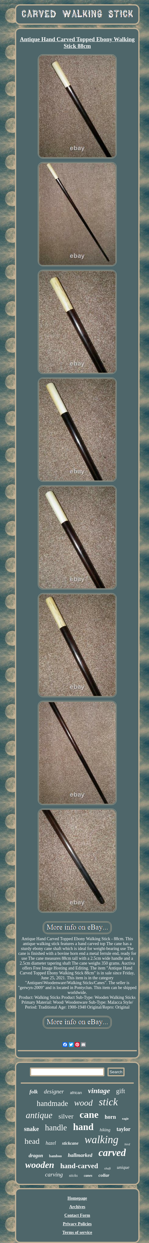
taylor (124, 1129)
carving (54, 1174)
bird (127, 1144)
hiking (105, 1130)
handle (56, 1127)
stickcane (70, 1143)
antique (39, 1115)
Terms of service (77, 1232)
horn (110, 1117)
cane (89, 1114)
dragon (36, 1155)
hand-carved (79, 1166)
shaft (107, 1168)
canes (88, 1175)
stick (108, 1101)
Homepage (77, 1198)
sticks (73, 1175)
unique (123, 1167)
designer (54, 1091)
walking (101, 1140)
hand (83, 1127)
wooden (39, 1165)
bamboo (55, 1156)
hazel (50, 1143)
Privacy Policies (77, 1224)
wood (83, 1102)
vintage (99, 1091)
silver (66, 1116)
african (76, 1092)
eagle (125, 1118)
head (31, 1141)
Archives (77, 1207)
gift (120, 1091)
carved (112, 1152)
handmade (52, 1103)
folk (33, 1092)
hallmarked (80, 1155)
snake (31, 1128)
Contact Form (77, 1215)
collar (104, 1175)
